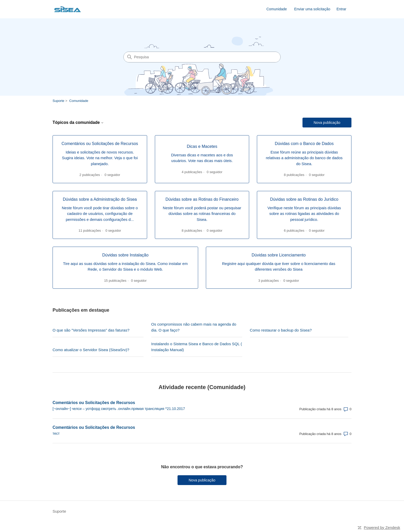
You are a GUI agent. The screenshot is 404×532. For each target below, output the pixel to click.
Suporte (58, 101)
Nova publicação (327, 122)
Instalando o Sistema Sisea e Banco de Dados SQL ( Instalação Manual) (196, 347)
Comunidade (276, 9)
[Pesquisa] (202, 57)
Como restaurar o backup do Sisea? (281, 330)
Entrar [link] (341, 9)
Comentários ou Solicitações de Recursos (94, 402)
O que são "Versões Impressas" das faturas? (91, 330)
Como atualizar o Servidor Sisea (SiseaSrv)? (91, 350)
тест (56, 433)
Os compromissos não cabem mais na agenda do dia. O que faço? (193, 327)
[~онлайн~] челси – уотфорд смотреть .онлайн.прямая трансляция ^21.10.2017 (119, 409)
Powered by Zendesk (382, 527)
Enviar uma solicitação (312, 9)
